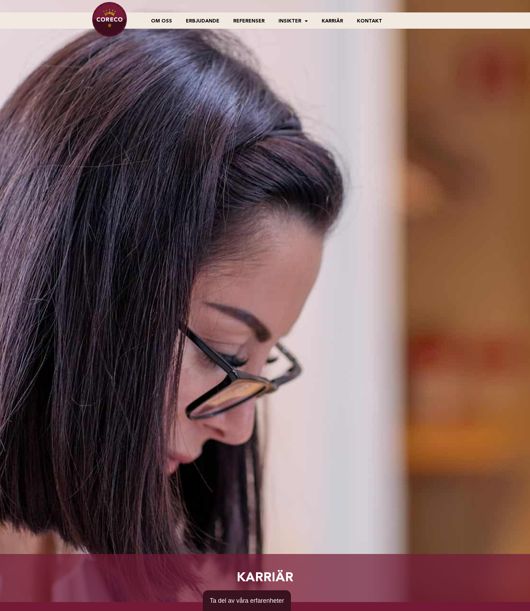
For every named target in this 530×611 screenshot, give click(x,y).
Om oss (161, 21)
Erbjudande (202, 21)
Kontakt (369, 21)
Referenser (249, 21)
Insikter (293, 21)
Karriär (332, 21)
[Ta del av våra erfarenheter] (247, 600)
